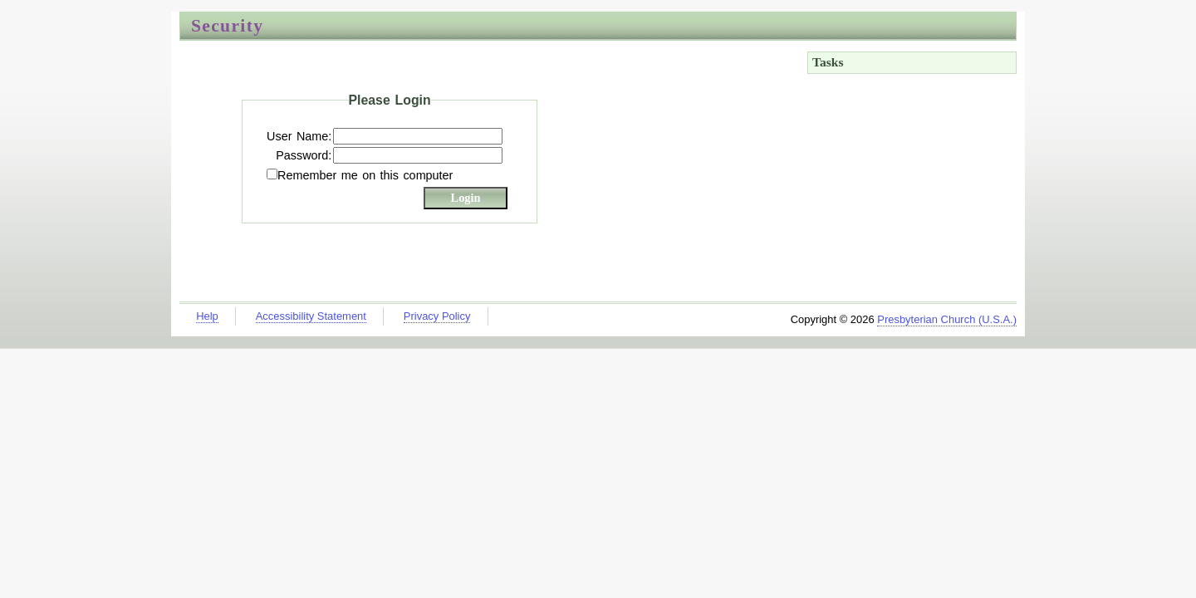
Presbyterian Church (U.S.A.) (947, 319)
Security (227, 26)
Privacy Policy (437, 316)
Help (207, 316)
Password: (303, 155)
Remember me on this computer (365, 175)
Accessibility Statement (311, 316)
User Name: (299, 136)
